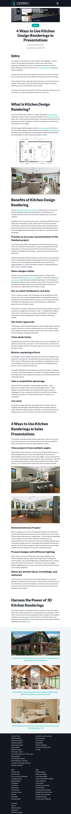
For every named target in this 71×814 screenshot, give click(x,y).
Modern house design (42, 785)
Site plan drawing (41, 796)
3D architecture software (19, 761)
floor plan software (43, 128)
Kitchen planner (16, 738)
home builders (32, 210)
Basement (14, 796)
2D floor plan (15, 772)
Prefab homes (40, 787)
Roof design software (18, 758)
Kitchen (13, 794)
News (35, 25)
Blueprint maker (16, 749)
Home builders (40, 738)
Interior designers (41, 745)
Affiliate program (17, 812)
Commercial (15, 790)
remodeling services (28, 277)
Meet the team (16, 808)
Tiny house (14, 785)
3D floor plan (15, 774)
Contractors (39, 740)
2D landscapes (16, 799)
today (28, 621)
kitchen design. (53, 117)
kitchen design (52, 114)
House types (40, 783)
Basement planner (17, 743)
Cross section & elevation (19, 776)
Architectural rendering (43, 799)
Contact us (14, 810)
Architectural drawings (43, 794)
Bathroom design (41, 774)
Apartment (14, 787)
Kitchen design (40, 772)
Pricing (38, 749)
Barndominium (16, 781)
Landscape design (41, 776)
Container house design (43, 790)
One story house (16, 792)
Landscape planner (17, 745)
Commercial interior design (44, 778)
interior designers (21, 210)
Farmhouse (14, 783)
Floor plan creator (17, 752)
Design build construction (44, 792)
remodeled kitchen (44, 68)
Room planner (15, 756)
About (13, 805)
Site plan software (17, 765)
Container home (16, 778)
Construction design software (20, 763)
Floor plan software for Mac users (22, 754)
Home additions (41, 781)
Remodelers (39, 743)
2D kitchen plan (54, 130)
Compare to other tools (43, 747)
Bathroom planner (17, 740)
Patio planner (15, 747)
